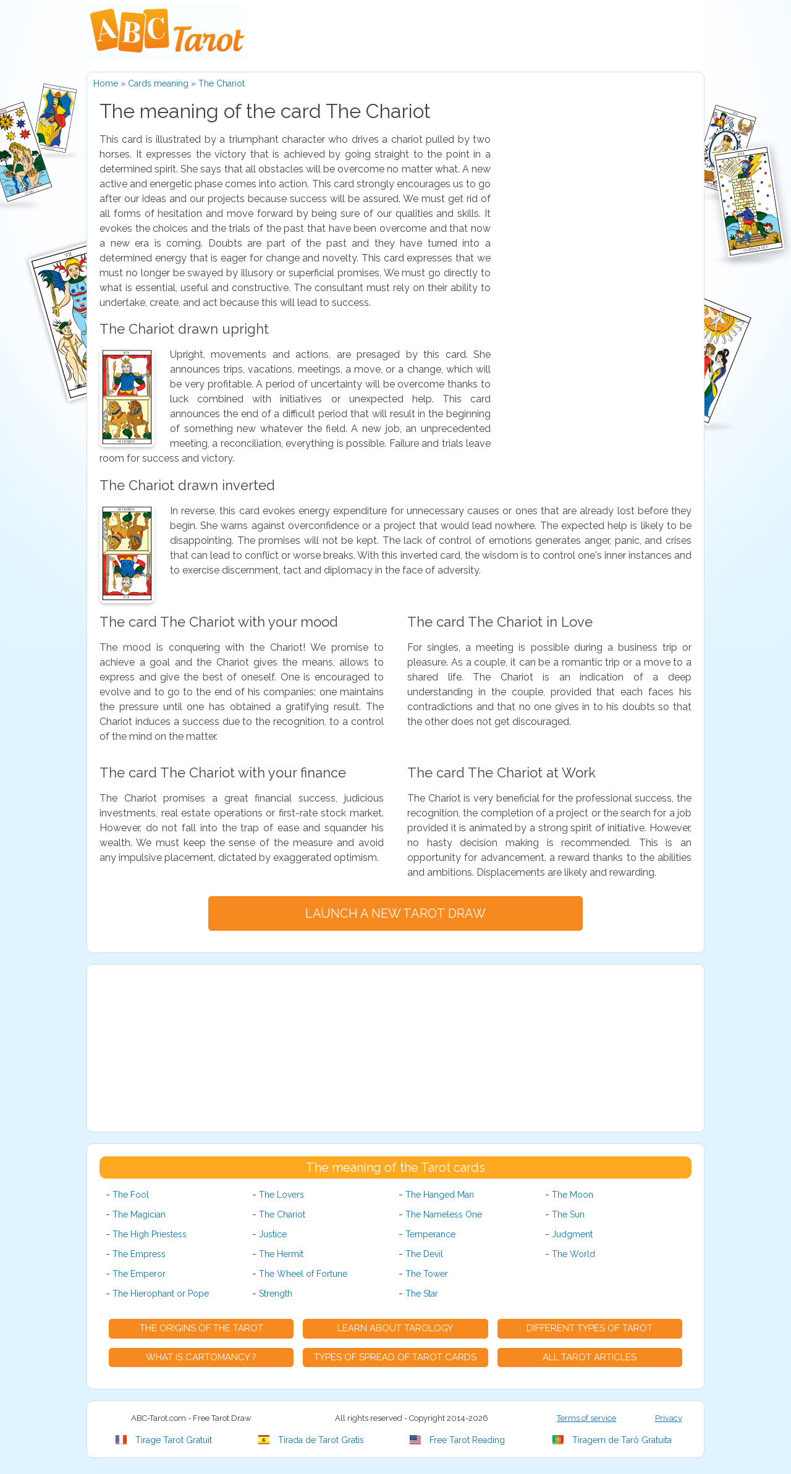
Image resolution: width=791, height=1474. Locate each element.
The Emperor (139, 1274)
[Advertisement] (599, 317)
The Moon (572, 1195)
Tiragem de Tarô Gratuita (612, 1440)
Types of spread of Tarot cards (395, 1357)
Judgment (572, 1234)
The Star (421, 1293)
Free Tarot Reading (457, 1440)
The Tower (426, 1274)
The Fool (130, 1195)
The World (573, 1254)
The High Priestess (149, 1234)
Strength (275, 1293)
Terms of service (586, 1418)
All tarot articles (590, 1357)
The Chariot (282, 1214)
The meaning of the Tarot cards (395, 1167)
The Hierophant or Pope (160, 1293)
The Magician (139, 1214)
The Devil (424, 1254)
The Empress (139, 1254)
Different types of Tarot (590, 1328)
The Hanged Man (439, 1195)
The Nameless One (443, 1214)
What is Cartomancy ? (201, 1357)
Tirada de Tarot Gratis (311, 1440)
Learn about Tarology (395, 1328)
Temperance (430, 1234)
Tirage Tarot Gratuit (164, 1440)
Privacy (668, 1418)
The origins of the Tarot (201, 1328)
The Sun (568, 1214)
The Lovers (281, 1195)
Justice (273, 1234)
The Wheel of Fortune (303, 1274)
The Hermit (281, 1254)
